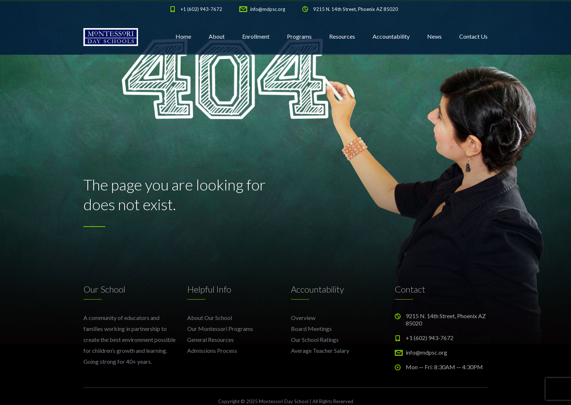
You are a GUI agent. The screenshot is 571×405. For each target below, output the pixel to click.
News (434, 36)
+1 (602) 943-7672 (201, 9)
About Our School (209, 317)
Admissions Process (212, 350)
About (217, 36)
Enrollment (255, 36)
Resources (342, 36)
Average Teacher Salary (320, 350)
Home (183, 36)
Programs (299, 36)
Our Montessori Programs (220, 328)
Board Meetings (311, 328)
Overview (303, 317)
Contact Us (473, 36)
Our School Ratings (315, 339)
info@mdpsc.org (267, 9)
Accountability (391, 36)
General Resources (210, 339)
